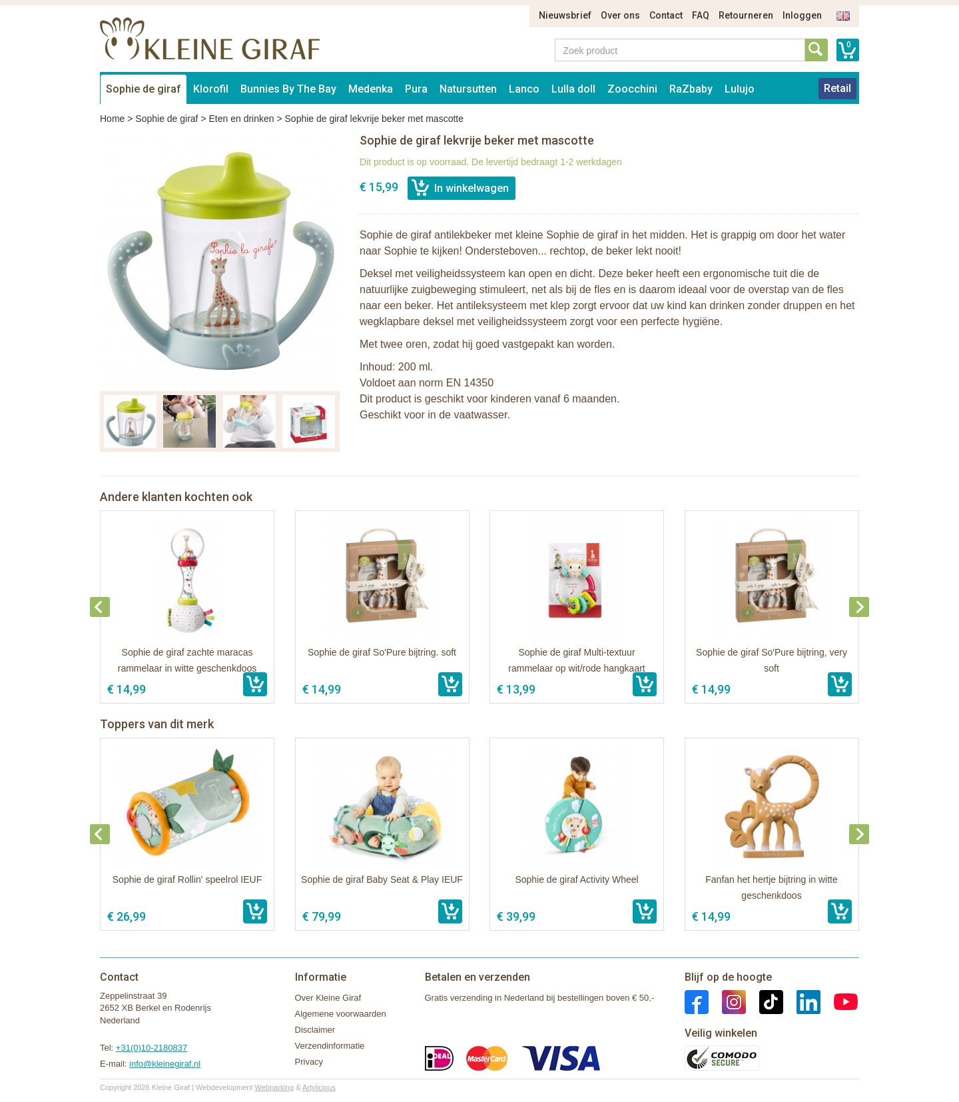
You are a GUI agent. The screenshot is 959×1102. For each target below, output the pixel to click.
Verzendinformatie (330, 1046)
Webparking (274, 1087)
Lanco (524, 89)
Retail (837, 88)
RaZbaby (691, 89)
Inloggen (802, 15)
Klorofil (210, 89)
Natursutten (468, 89)
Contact (666, 15)
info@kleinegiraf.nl (164, 1064)
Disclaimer (315, 1030)
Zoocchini (632, 89)
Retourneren (746, 15)
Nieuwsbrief (565, 15)
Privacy (309, 1062)
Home (112, 118)
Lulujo (740, 89)
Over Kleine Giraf (328, 998)
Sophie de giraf (143, 89)
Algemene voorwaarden (340, 1014)
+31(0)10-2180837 (151, 1048)
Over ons (620, 15)
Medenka (370, 89)
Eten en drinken (241, 118)
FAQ (700, 15)
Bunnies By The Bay (288, 89)
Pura (416, 89)
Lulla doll (573, 89)
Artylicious (319, 1087)
